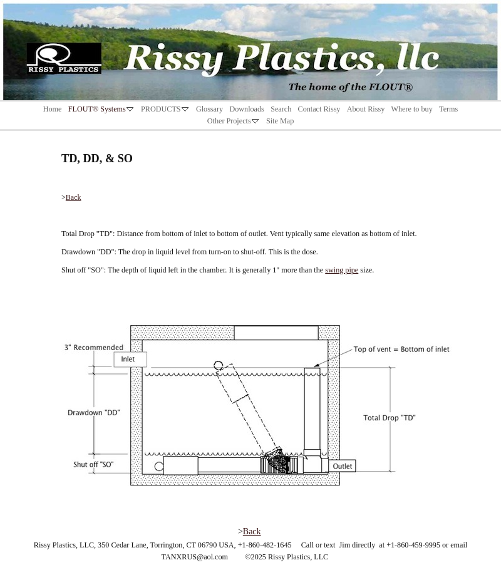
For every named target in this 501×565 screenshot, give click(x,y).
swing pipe (341, 270)
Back (73, 197)
